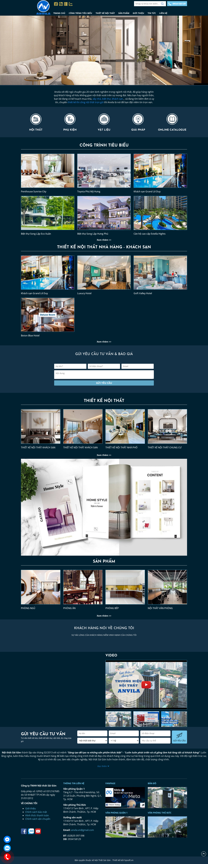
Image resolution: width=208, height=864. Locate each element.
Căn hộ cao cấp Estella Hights (150, 233)
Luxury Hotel (84, 293)
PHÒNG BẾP (112, 608)
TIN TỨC (152, 13)
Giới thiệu (30, 808)
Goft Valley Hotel (143, 293)
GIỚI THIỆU (138, 13)
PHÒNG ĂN (69, 608)
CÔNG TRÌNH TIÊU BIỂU (80, 13)
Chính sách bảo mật (36, 812)
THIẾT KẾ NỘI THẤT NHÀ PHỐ (121, 447)
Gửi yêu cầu (104, 383)
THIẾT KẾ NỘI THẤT (105, 13)
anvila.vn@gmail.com (82, 830)
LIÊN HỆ (163, 13)
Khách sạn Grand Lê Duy (147, 191)
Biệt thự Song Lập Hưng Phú (92, 233)
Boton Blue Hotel (30, 335)
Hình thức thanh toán (37, 815)
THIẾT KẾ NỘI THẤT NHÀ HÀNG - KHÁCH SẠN (104, 247)
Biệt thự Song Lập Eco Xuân (36, 233)
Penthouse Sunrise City (33, 191)
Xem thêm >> (104, 239)
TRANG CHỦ (59, 13)
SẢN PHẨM (123, 13)
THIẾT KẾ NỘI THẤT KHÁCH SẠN (38, 447)
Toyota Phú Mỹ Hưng (88, 191)
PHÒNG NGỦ (28, 608)
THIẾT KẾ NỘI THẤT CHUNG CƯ (165, 447)
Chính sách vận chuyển (37, 818)
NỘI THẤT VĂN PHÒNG (160, 608)
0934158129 (177, 4)
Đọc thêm (102, 766)
